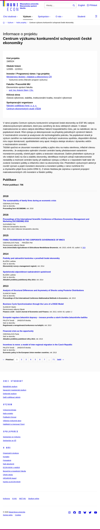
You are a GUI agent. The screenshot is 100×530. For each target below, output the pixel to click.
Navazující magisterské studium (14, 390)
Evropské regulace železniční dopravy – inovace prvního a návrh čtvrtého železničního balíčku (45, 317)
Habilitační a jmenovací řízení (14, 424)
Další (60, 360)
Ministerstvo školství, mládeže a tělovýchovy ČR (29, 77)
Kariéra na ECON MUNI (11, 482)
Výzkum (7, 404)
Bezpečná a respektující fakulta (14, 471)
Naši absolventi (8, 464)
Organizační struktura (11, 453)
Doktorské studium (10, 394)
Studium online (33, 499)
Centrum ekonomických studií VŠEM (23, 109)
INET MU (22, 499)
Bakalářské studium (10, 386)
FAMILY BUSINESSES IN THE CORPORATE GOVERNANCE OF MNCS (34, 240)
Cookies (18, 515)
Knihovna (6, 499)
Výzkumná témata (9, 410)
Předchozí (8, 360)
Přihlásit (92, 5)
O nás (7, 447)
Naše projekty (8, 413)
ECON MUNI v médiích (11, 467)
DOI (84, 248)
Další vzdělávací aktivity (11, 397)
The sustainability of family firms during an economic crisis (29, 201)
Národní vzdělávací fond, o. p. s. (21, 105)
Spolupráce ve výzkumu (11, 437)
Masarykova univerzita (17, 512)
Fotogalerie (7, 460)
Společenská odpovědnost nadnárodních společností (27, 272)
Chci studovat (13, 381)
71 (54, 360)
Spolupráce (10, 431)
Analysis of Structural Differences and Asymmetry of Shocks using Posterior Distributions (43, 290)
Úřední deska (8, 475)
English (81, 5)
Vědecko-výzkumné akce (12, 421)
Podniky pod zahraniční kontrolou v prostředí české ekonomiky (31, 258)
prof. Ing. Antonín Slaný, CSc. (21, 90)
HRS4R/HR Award (9, 478)
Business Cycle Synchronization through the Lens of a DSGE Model (33, 304)
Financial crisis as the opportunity (18, 331)
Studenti (81, 16)
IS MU (14, 499)
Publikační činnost (9, 417)
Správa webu (8, 515)
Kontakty (6, 457)
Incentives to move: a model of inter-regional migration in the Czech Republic (37, 345)
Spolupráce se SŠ (9, 440)
